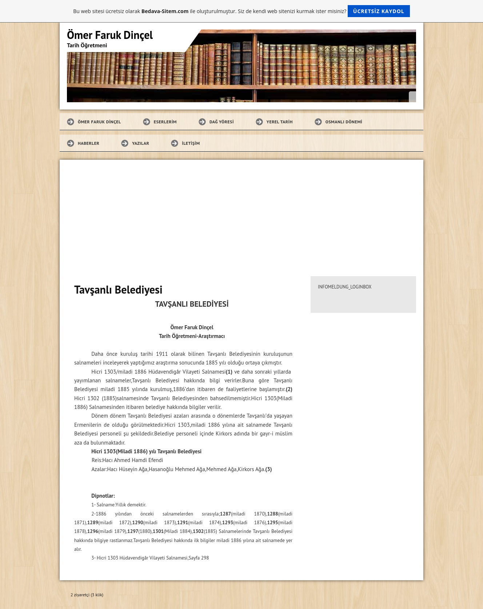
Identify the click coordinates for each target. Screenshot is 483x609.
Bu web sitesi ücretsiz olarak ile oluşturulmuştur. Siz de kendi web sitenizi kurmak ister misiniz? (241, 11)
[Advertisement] (241, 214)
